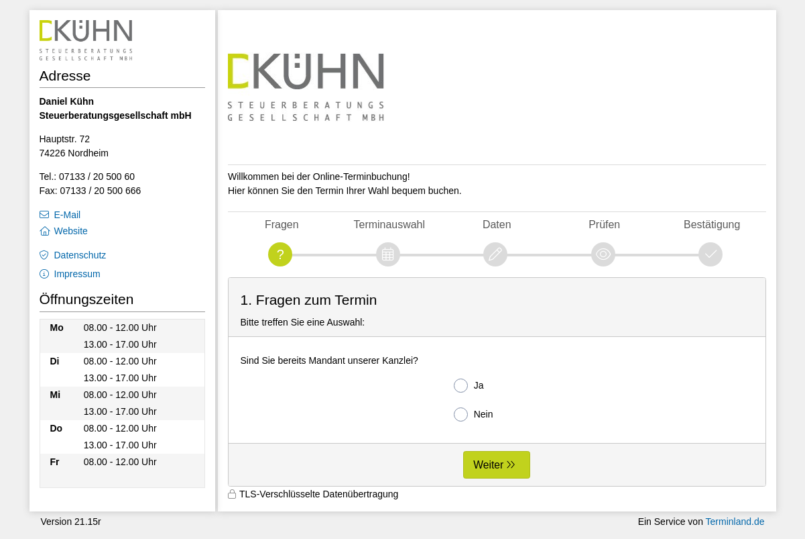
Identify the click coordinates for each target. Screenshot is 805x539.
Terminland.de (735, 521)
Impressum (77, 273)
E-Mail (67, 214)
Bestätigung (712, 224)
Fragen (282, 224)
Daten (497, 224)
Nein (473, 414)
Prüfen (604, 224)
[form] (497, 382)
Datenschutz (80, 255)
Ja (469, 386)
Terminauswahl (389, 224)
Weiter (488, 465)
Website (71, 231)
